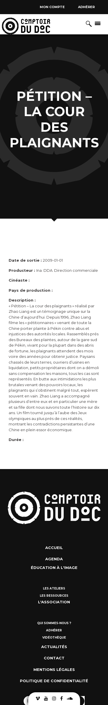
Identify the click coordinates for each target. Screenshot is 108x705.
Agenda (54, 559)
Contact (54, 658)
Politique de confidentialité (54, 680)
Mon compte (52, 7)
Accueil (54, 547)
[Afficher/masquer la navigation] (98, 23)
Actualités (54, 646)
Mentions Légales (54, 669)
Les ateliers (54, 588)
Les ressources (54, 596)
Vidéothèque (54, 637)
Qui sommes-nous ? (54, 623)
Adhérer (86, 7)
